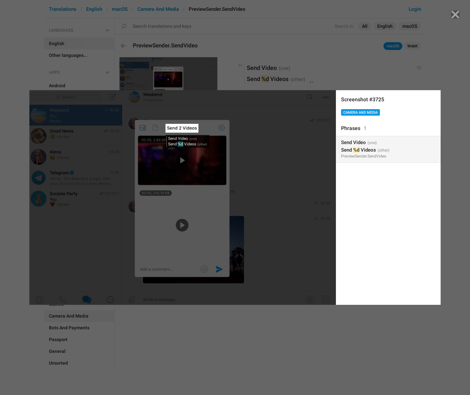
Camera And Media (360, 112)
